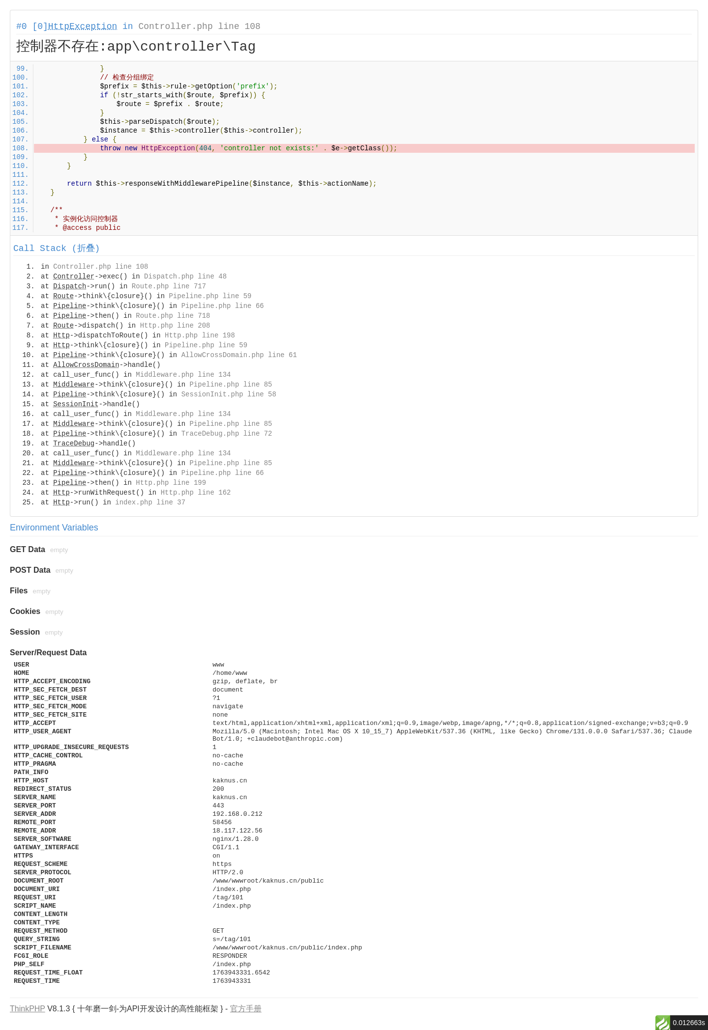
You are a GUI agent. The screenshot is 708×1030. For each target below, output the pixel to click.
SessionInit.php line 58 (228, 394)
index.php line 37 (150, 502)
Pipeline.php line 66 (222, 306)
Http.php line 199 (171, 483)
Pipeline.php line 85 (230, 385)
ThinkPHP (27, 1008)
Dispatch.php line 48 (185, 276)
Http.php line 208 (175, 326)
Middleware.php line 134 (183, 375)
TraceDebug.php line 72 (226, 434)
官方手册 (246, 1008)
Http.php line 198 (200, 335)
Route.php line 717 (169, 286)
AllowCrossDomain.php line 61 (239, 355)
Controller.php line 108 (199, 26)
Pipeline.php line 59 (210, 296)
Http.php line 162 (196, 493)
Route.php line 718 (173, 316)
